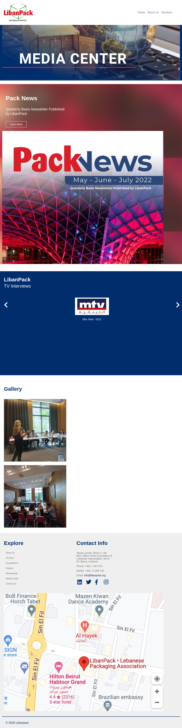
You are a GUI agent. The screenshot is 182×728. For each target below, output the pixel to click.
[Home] (68, 12)
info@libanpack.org (94, 575)
